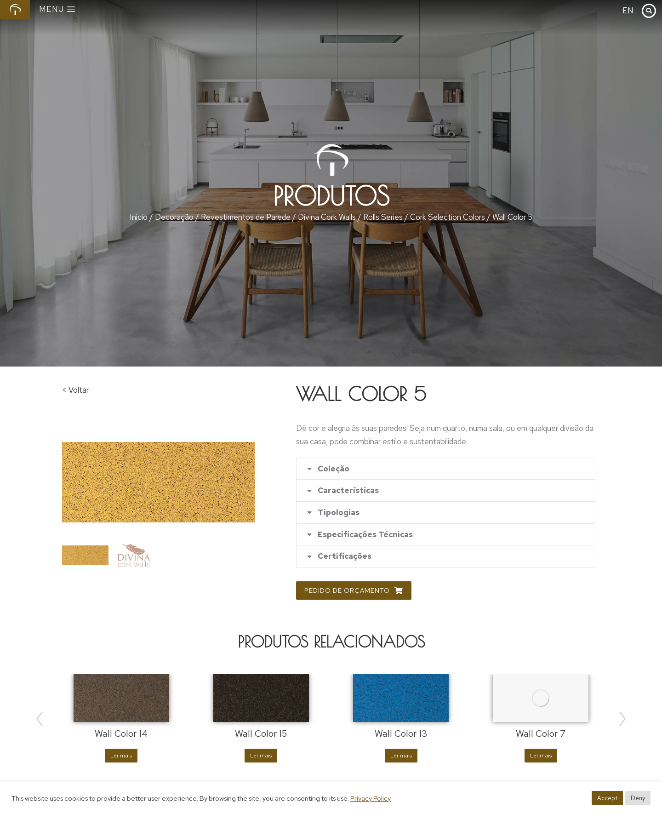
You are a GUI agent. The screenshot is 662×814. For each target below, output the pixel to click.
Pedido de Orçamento (353, 591)
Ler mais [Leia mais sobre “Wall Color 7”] (541, 756)
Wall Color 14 (121, 734)
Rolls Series (383, 217)
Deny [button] (638, 798)
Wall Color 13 (401, 734)
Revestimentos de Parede (246, 217)
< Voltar (75, 390)
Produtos (331, 196)
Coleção (333, 469)
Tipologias (339, 513)
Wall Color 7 (540, 734)
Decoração (174, 217)
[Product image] (121, 698)
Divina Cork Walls (327, 217)
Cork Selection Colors (447, 217)
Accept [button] (607, 798)
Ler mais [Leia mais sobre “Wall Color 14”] (121, 756)
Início (139, 217)
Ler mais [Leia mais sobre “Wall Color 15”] (261, 756)
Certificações (344, 557)
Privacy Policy (370, 798)
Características (348, 491)
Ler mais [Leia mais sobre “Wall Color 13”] (401, 756)
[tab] (446, 469)
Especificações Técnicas (365, 535)
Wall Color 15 (261, 734)
